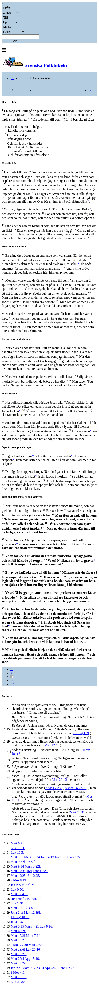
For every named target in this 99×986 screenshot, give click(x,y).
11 (11, 676)
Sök (14, 41)
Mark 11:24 (32, 857)
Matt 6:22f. (18, 931)
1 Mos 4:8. (18, 972)
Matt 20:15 (59, 779)
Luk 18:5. (17, 852)
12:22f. (31, 862)
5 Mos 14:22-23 (75, 788)
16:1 (29, 871)
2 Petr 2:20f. (33, 898)
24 (12, 684)
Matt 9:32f (18, 862)
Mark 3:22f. (33, 866)
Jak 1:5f (60, 857)
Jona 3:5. (17, 922)
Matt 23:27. (19, 954)
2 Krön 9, (87, 750)
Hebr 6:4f (17, 898)
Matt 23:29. (19, 963)
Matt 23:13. (19, 977)
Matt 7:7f (17, 857)
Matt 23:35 (77, 812)
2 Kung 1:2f (81, 733)
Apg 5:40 (51, 968)
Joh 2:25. (34, 875)
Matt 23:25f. (19, 940)
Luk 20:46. (33, 949)
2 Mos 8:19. (19, 880)
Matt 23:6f (18, 949)
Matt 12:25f (19, 875)
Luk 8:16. (46, 926)
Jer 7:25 (16, 968)
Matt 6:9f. (17, 843)
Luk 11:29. (40, 871)
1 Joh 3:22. (73, 857)
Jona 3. (16, 753)
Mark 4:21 (32, 926)
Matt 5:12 (29, 968)
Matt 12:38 (18, 871)
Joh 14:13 (47, 857)
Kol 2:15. (31, 885)
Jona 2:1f (17, 912)
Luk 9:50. (17, 889)
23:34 (40, 968)
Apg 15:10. (32, 958)
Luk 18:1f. (18, 848)
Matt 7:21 (17, 908)
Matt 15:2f (18, 935)
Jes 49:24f (17, 885)
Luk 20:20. (18, 981)
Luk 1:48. (17, 903)
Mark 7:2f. (33, 935)
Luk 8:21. (31, 908)
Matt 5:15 (17, 926)
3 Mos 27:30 (53, 788)
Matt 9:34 (17, 866)
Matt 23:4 (17, 958)
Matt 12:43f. (19, 894)
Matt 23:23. (36, 945)
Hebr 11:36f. (66, 968)
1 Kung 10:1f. (20, 917)
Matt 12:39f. (32, 912)
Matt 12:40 (51, 745)
